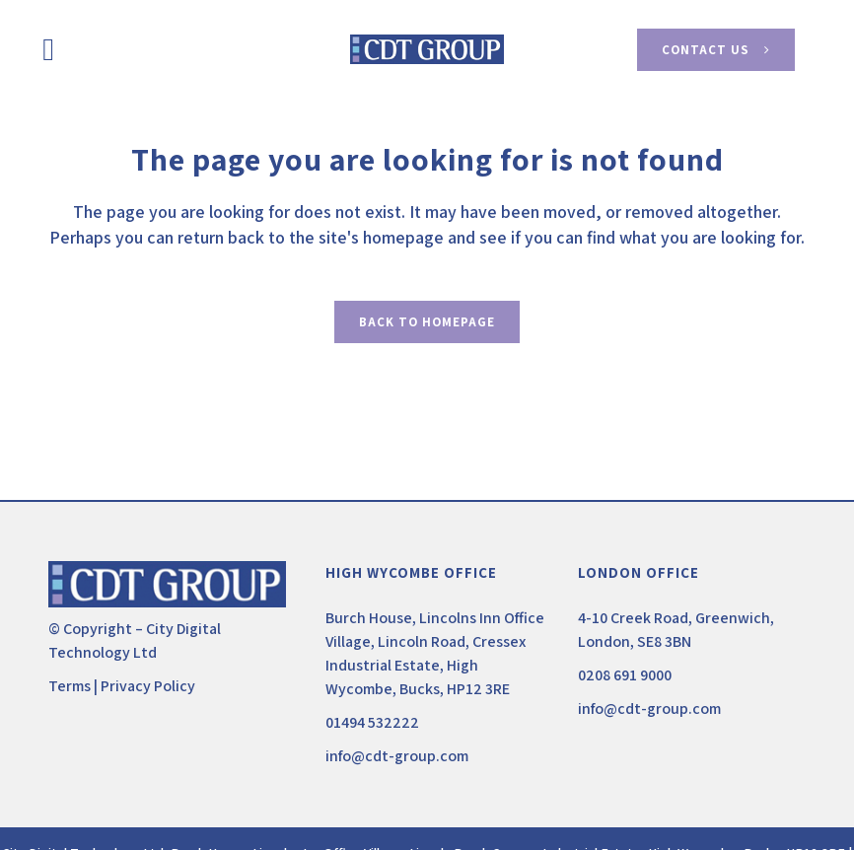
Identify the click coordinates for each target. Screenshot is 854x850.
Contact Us (716, 49)
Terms (69, 685)
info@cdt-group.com (396, 755)
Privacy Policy (148, 685)
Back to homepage (427, 322)
